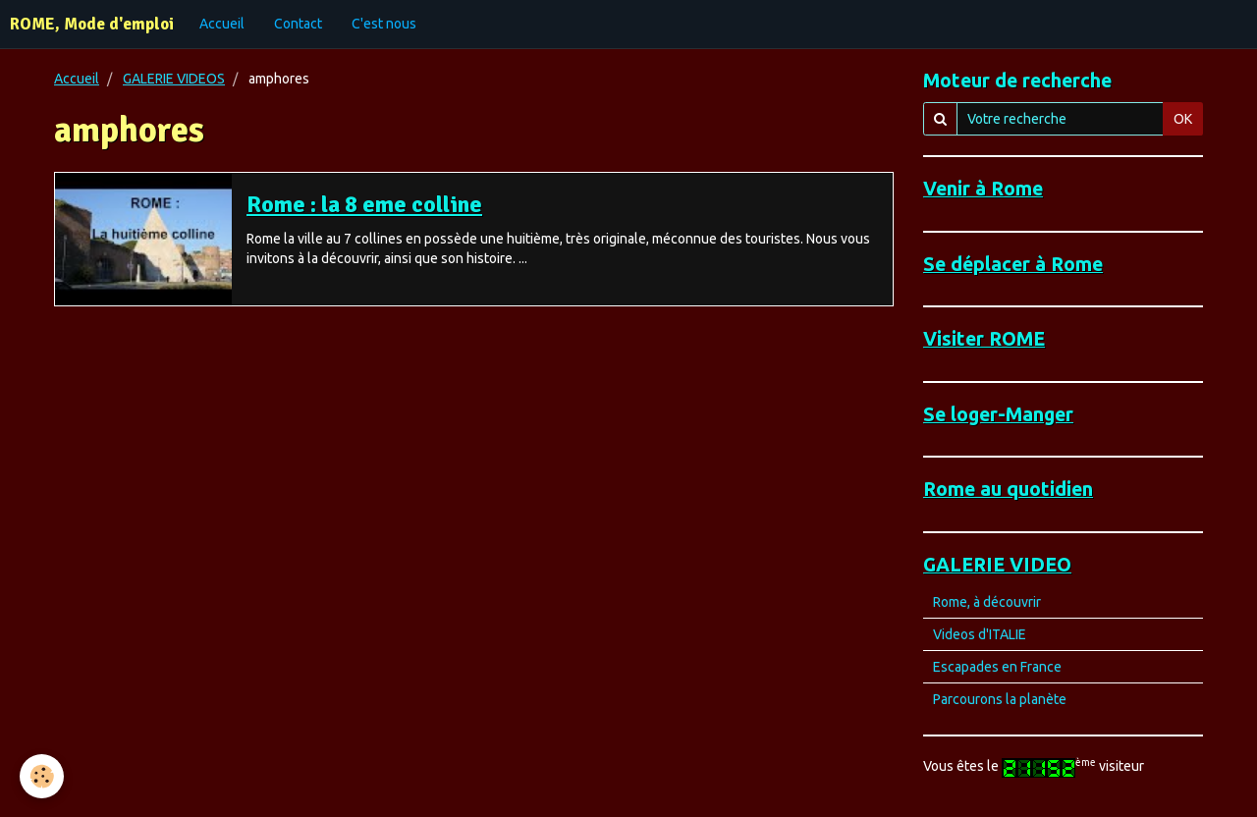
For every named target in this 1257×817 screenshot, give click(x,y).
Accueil (222, 23)
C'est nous (384, 23)
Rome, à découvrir (987, 602)
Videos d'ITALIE (979, 634)
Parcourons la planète (999, 699)
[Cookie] (42, 776)
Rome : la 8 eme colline (364, 204)
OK (1183, 119)
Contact (298, 23)
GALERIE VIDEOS (174, 78)
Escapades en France (997, 667)
